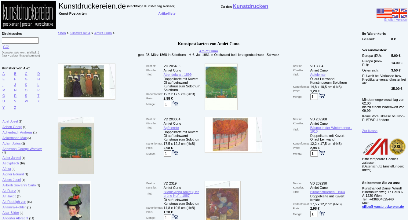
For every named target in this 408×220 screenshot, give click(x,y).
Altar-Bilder (10, 213)
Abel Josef (10, 121)
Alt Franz (9, 191)
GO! (6, 47)
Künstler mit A (80, 33)
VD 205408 (172, 66)
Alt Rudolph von (14, 202)
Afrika (6, 168)
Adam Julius (11, 143)
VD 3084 (316, 66)
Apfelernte (318, 74)
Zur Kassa (369, 131)
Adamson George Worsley (22, 149)
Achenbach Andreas (17, 132)
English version (392, 18)
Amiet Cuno (103, 33)
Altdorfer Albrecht (15, 218)
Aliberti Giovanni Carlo (19, 185)
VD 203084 (172, 119)
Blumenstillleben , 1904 (327, 192)
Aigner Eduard (13, 174)
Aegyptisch (11, 163)
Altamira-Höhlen (14, 207)
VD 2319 (170, 183)
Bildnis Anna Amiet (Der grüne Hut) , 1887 (181, 193)
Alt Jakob (9, 196)
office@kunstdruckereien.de (383, 206)
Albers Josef (11, 180)
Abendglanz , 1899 (178, 74)
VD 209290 (318, 183)
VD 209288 (318, 119)
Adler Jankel (11, 158)
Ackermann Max (14, 138)
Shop (62, 33)
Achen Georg (12, 127)
